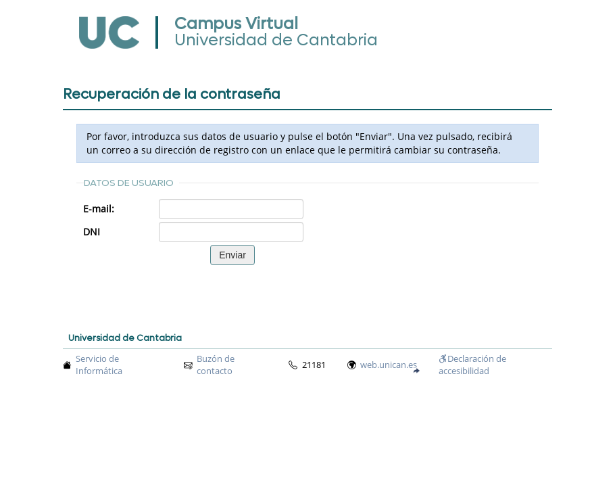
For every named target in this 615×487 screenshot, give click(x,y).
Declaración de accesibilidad (472, 365)
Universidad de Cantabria (276, 40)
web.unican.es (388, 365)
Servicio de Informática (99, 365)
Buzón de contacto (216, 365)
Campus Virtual (236, 24)
